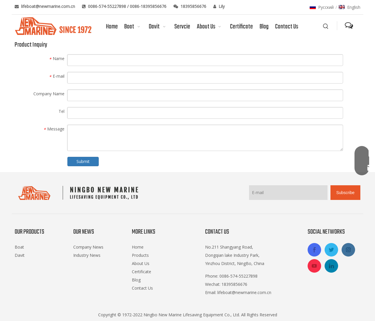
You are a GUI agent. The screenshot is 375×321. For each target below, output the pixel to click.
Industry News (86, 255)
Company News (88, 247)
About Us (140, 263)
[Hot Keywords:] (326, 26)
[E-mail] (288, 192)
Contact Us (142, 288)
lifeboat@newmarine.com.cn (48, 6)
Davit (20, 255)
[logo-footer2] (79, 193)
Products (140, 255)
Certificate (141, 271)
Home (138, 247)
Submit (83, 161)
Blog (136, 280)
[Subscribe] (345, 192)
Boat (19, 247)
